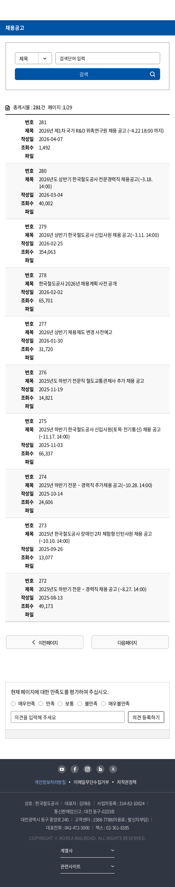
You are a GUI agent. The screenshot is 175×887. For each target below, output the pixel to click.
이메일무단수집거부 (91, 782)
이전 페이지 (48, 642)
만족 (50, 703)
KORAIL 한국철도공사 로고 (31, 10)
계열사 (66, 850)
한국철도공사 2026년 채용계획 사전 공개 (78, 283)
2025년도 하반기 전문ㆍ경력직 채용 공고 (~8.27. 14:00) (93, 588)
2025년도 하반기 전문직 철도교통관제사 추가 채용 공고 (91, 380)
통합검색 (155, 10)
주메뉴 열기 (165, 10)
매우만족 (26, 703)
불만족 (91, 703)
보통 (69, 703)
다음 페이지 (127, 642)
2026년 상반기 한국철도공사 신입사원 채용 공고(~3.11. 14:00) (99, 234)
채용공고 (14, 27)
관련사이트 (70, 866)
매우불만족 (119, 703)
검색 (83, 74)
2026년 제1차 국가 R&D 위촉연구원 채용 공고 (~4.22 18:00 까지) (101, 130)
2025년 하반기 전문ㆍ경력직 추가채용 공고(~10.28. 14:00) (95, 484)
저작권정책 (126, 782)
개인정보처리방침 (50, 782)
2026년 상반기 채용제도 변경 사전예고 (75, 332)
